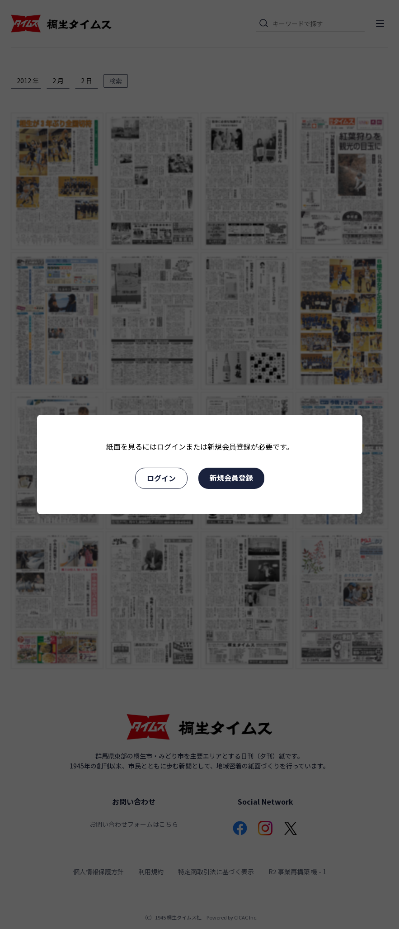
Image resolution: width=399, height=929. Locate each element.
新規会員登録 (231, 477)
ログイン (161, 478)
